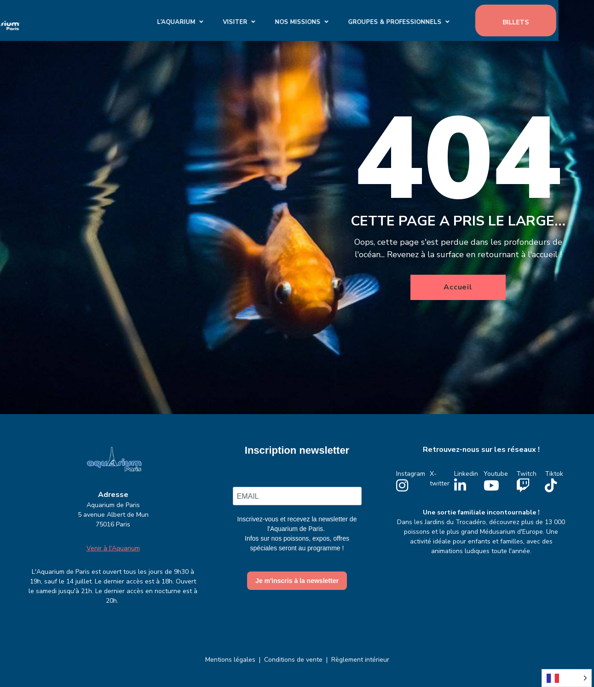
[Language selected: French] (567, 678)
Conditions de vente (293, 659)
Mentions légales (230, 659)
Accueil (458, 287)
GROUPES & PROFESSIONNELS (430, 20)
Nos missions (333, 20)
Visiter (271, 20)
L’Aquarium (212, 20)
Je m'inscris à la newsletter (297, 580)
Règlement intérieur (360, 659)
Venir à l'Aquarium (113, 548)
